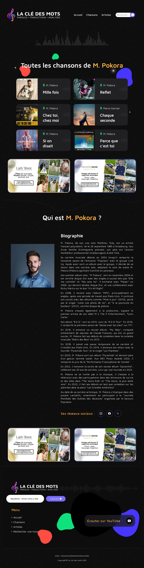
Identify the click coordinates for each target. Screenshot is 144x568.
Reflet (105, 92)
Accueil (78, 14)
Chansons (92, 14)
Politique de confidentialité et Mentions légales (74, 556)
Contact (60, 556)
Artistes (106, 14)
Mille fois (51, 92)
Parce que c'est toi (109, 153)
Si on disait (48, 153)
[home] (33, 15)
